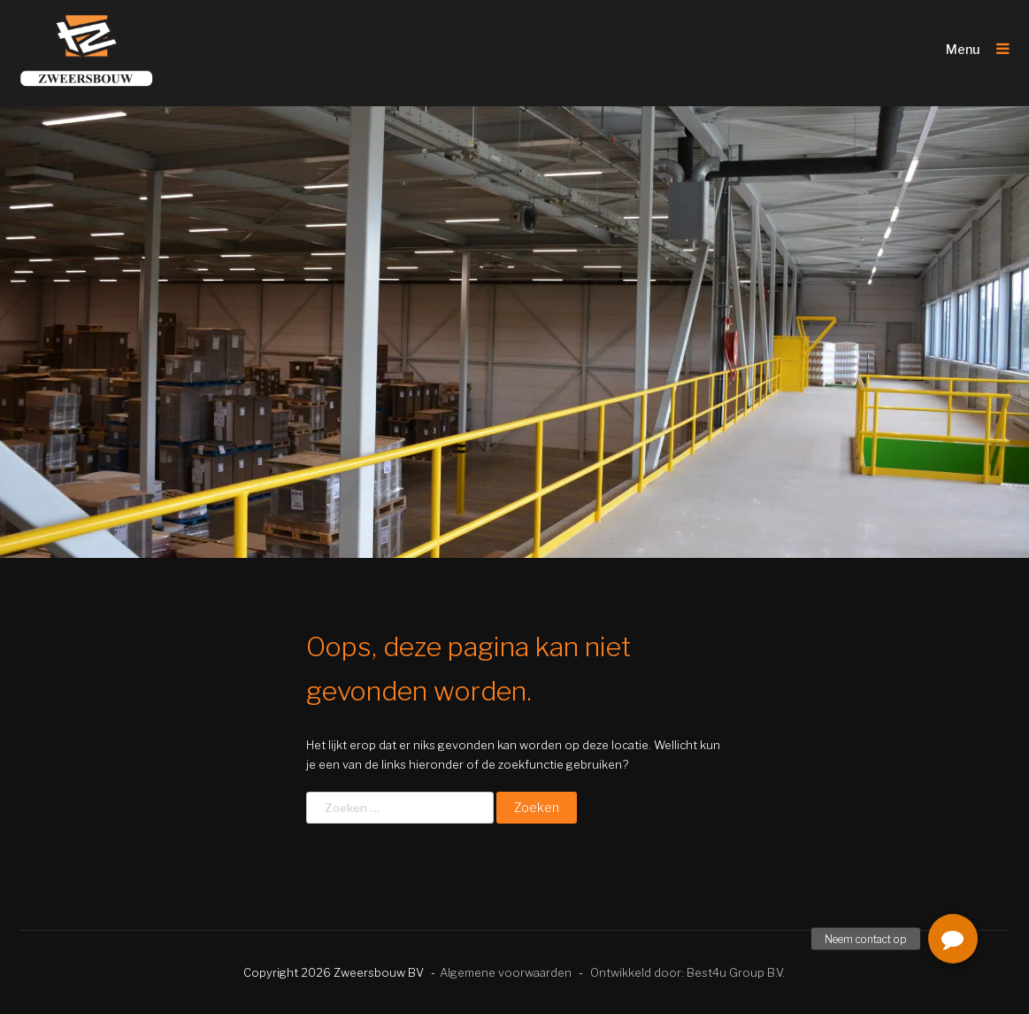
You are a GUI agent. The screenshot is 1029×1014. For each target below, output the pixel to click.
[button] (953, 939)
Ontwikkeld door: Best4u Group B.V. (687, 972)
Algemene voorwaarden (506, 972)
